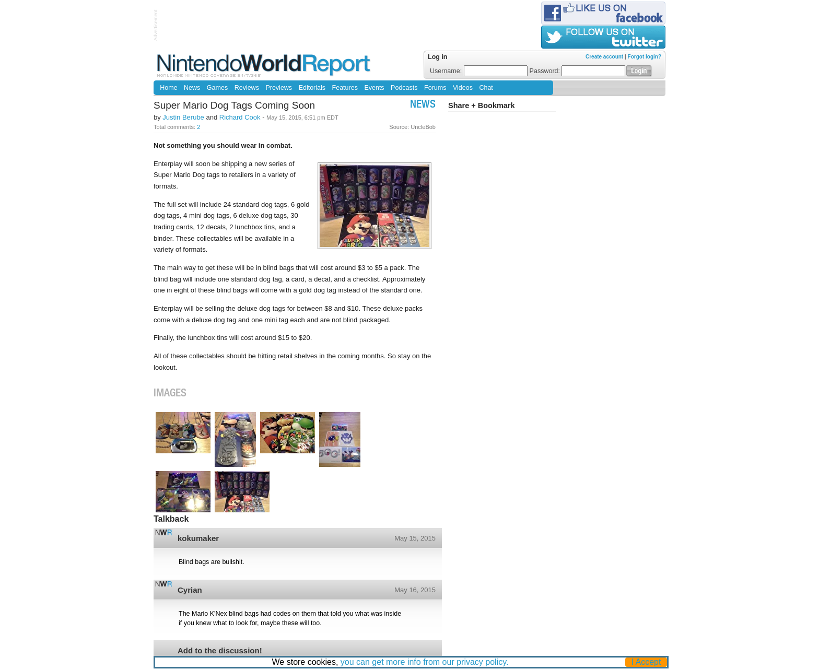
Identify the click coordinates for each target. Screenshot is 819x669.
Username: (479, 71)
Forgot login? (644, 57)
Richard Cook (240, 117)
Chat (486, 87)
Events (374, 87)
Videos (463, 87)
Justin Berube (183, 117)
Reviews (247, 87)
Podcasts (404, 87)
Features (345, 87)
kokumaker (198, 538)
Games (217, 87)
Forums (435, 87)
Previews (278, 87)
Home (168, 87)
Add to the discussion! (220, 650)
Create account (604, 57)
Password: (578, 71)
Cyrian (190, 589)
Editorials (312, 87)
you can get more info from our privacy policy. (425, 662)
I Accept (646, 662)
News (192, 87)
